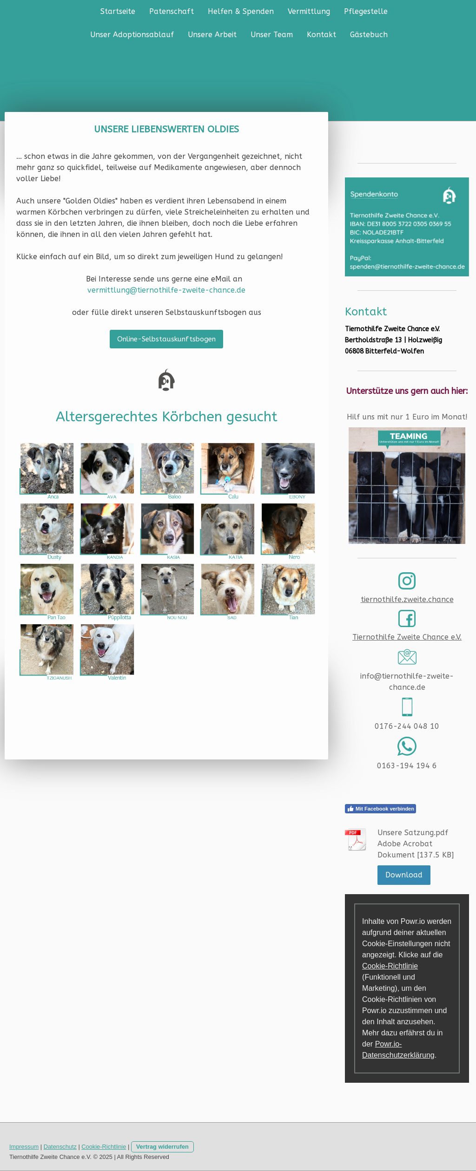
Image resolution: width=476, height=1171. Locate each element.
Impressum (24, 1146)
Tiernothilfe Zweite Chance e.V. (407, 637)
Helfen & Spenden (241, 11)
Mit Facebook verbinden (380, 808)
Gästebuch (369, 34)
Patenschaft (171, 11)
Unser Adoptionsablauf (132, 34)
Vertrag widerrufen (162, 1146)
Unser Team (272, 34)
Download (404, 874)
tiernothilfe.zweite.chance (407, 599)
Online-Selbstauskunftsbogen (166, 339)
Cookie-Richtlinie (390, 966)
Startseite (117, 11)
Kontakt (321, 34)
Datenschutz (60, 1146)
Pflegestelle (366, 11)
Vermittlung (309, 11)
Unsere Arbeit (212, 34)
